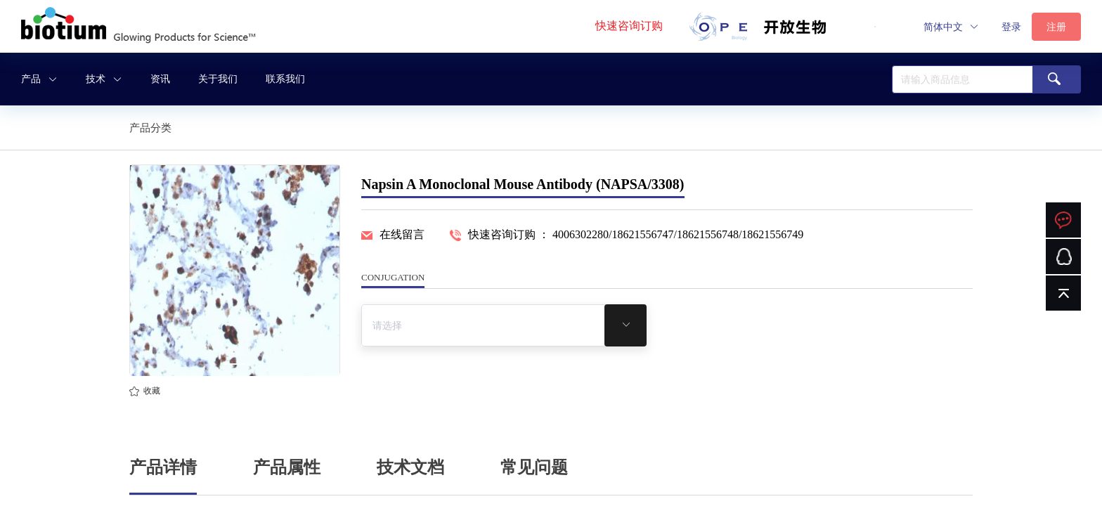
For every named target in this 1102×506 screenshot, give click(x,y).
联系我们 (285, 79)
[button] (951, 27)
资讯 (160, 79)
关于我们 (218, 79)
